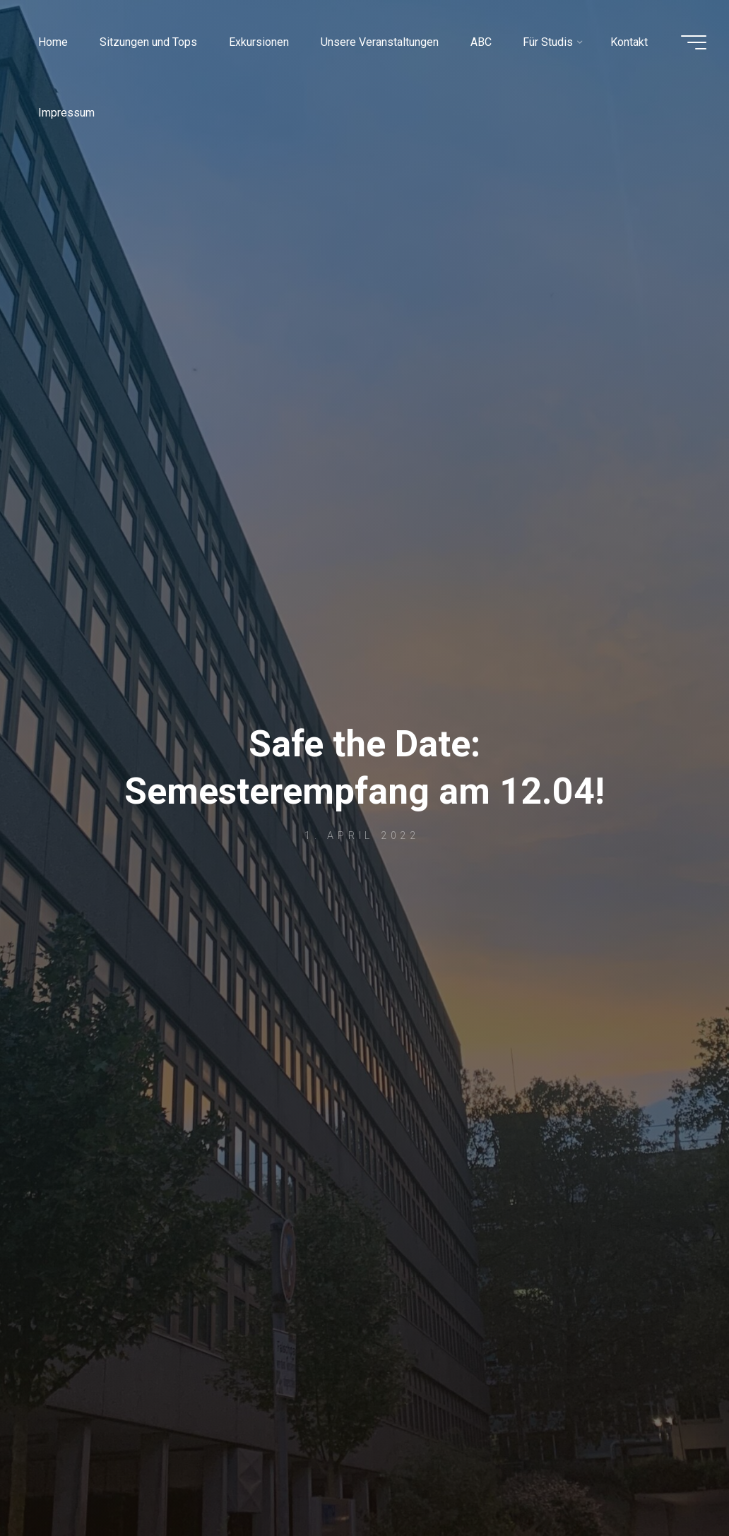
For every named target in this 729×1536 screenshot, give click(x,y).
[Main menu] (693, 42)
